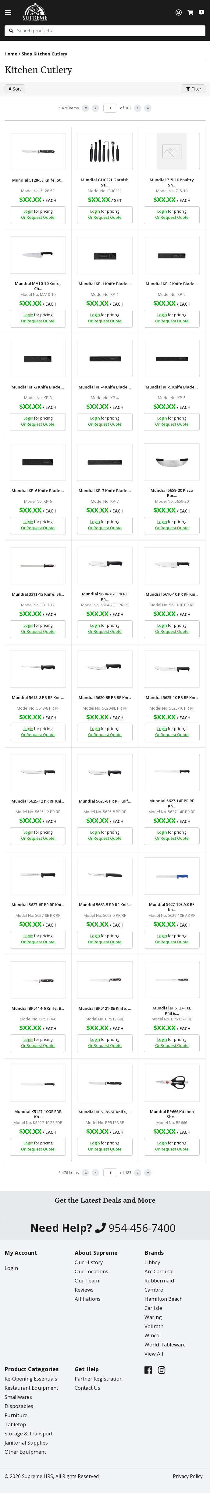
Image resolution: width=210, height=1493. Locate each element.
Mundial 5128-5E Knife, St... (37, 180)
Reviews (84, 1289)
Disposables (19, 1406)
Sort (15, 89)
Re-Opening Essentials (31, 1378)
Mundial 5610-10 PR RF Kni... (172, 594)
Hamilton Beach (163, 1298)
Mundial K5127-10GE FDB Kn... (38, 1114)
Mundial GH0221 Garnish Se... (105, 182)
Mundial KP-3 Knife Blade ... (38, 387)
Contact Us (87, 1387)
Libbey (152, 1262)
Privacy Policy (188, 1476)
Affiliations (88, 1298)
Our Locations (91, 1271)
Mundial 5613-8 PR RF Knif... (38, 697)
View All (153, 1353)
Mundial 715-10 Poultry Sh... (172, 182)
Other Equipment (25, 1451)
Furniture (16, 1415)
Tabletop (15, 1424)
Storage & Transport (29, 1433)
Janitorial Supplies (26, 1442)
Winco (151, 1335)
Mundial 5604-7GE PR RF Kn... (105, 596)
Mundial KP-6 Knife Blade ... (38, 490)
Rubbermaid (159, 1280)
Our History (89, 1262)
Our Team (87, 1280)
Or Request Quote (38, 217)
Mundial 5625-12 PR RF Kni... (38, 801)
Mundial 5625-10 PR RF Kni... (172, 697)
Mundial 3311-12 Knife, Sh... (38, 594)
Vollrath (153, 1326)
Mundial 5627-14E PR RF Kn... (171, 803)
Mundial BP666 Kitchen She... (172, 1114)
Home (11, 54)
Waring (153, 1317)
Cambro (153, 1289)
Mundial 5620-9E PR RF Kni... (105, 697)
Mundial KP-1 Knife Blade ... (105, 283)
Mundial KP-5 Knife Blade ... (172, 387)
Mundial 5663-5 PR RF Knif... (105, 904)
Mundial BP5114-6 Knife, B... (38, 1008)
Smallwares (18, 1396)
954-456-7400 (135, 1228)
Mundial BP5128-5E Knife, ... (105, 1112)
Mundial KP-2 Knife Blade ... (172, 283)
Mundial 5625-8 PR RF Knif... (105, 801)
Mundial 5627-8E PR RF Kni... (38, 904)
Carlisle (153, 1307)
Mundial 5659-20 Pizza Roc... (172, 493)
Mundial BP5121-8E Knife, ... (105, 1008)
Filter (193, 89)
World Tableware (165, 1344)
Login (28, 211)
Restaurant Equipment (31, 1387)
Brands (154, 1252)
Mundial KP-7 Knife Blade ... (105, 490)
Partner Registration (99, 1378)
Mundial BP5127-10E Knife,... (172, 1010)
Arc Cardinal (159, 1271)
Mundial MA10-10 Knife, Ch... (38, 286)
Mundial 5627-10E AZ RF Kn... (171, 907)
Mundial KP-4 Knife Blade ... (105, 387)
